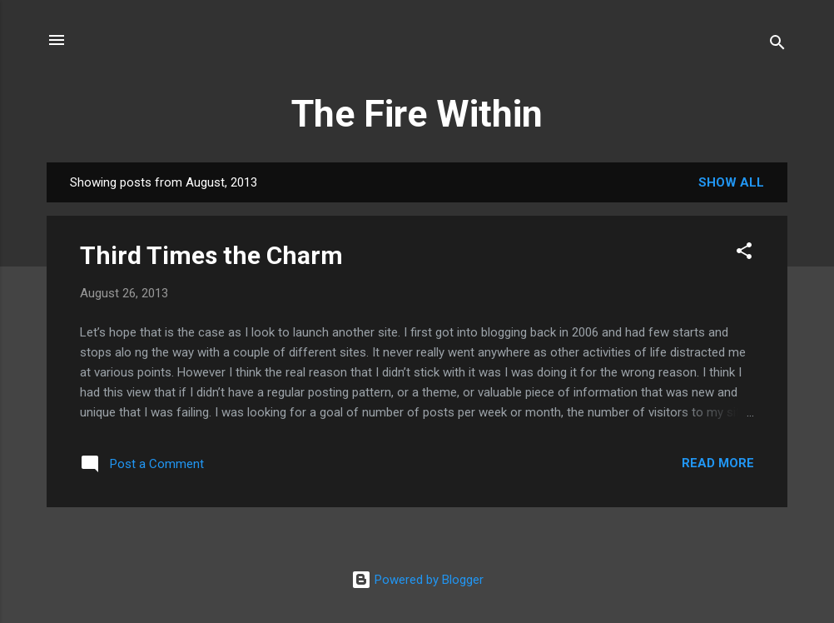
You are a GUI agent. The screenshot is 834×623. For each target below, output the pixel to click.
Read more (718, 463)
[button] (744, 254)
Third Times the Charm (211, 255)
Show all (731, 182)
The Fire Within (417, 114)
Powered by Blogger (417, 579)
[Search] (777, 45)
